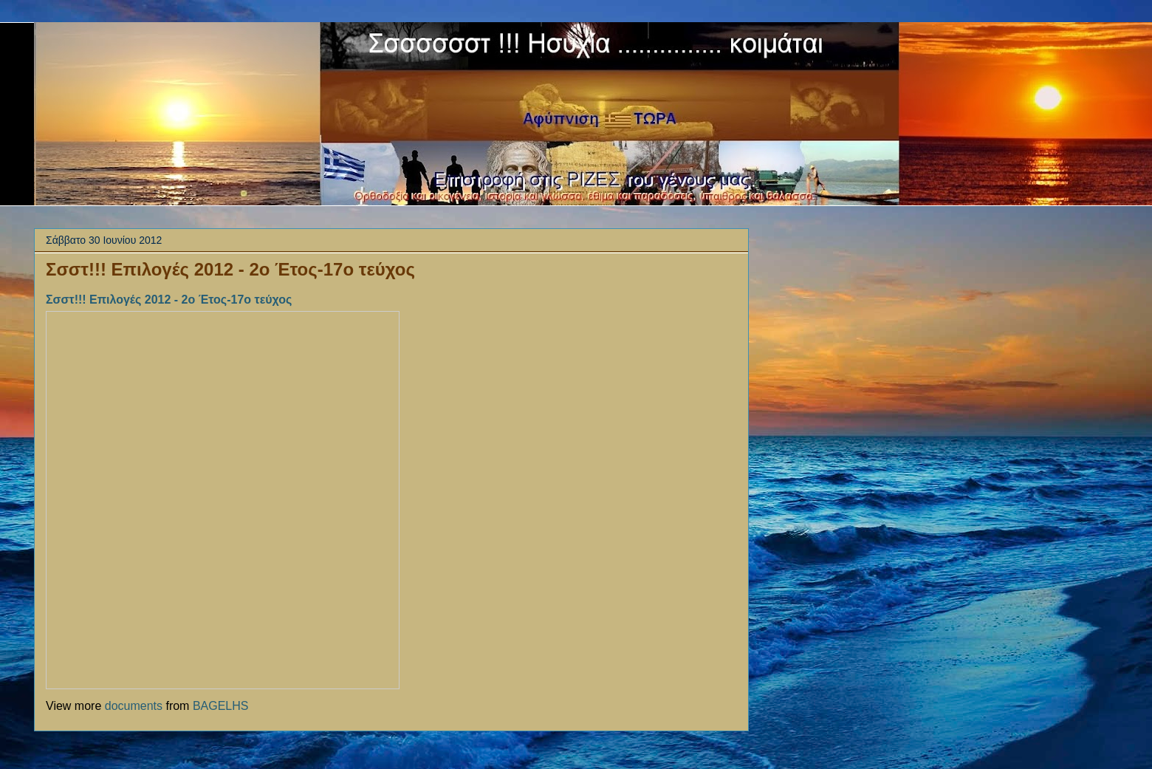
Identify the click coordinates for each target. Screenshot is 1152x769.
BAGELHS (221, 706)
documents (133, 706)
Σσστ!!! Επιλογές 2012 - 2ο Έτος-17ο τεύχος (230, 269)
